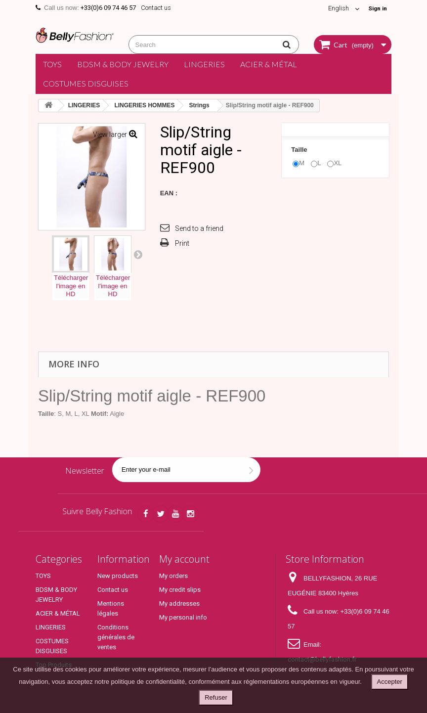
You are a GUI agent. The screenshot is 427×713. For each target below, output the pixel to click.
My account (184, 559)
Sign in (376, 8)
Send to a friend (199, 228)
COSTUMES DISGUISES (85, 83)
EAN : (168, 193)
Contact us (156, 7)
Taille (300, 149)
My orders (173, 575)
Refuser (216, 697)
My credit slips (180, 589)
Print (182, 243)
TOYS (52, 64)
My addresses (179, 603)
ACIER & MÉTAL (268, 64)
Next (138, 254)
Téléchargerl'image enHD (71, 286)
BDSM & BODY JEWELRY (123, 64)
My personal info (183, 617)
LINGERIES (204, 64)
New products (117, 575)
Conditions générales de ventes (115, 637)
